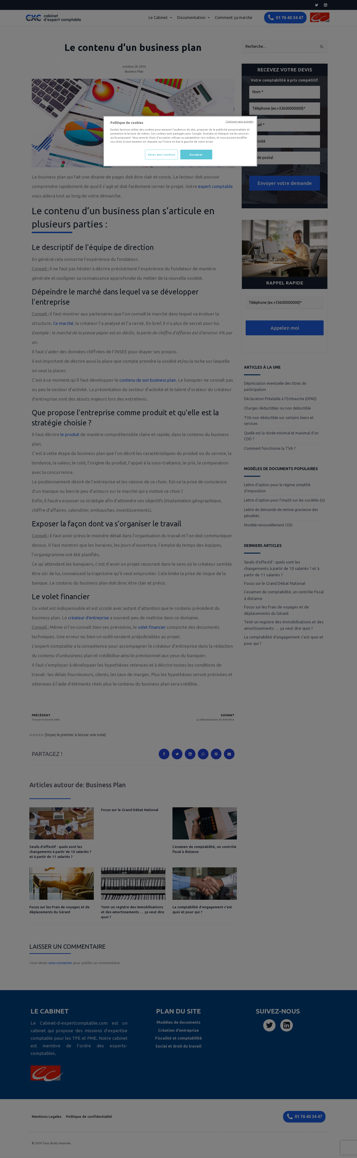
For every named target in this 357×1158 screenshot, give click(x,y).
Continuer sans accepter (239, 121)
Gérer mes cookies (161, 154)
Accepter (196, 154)
